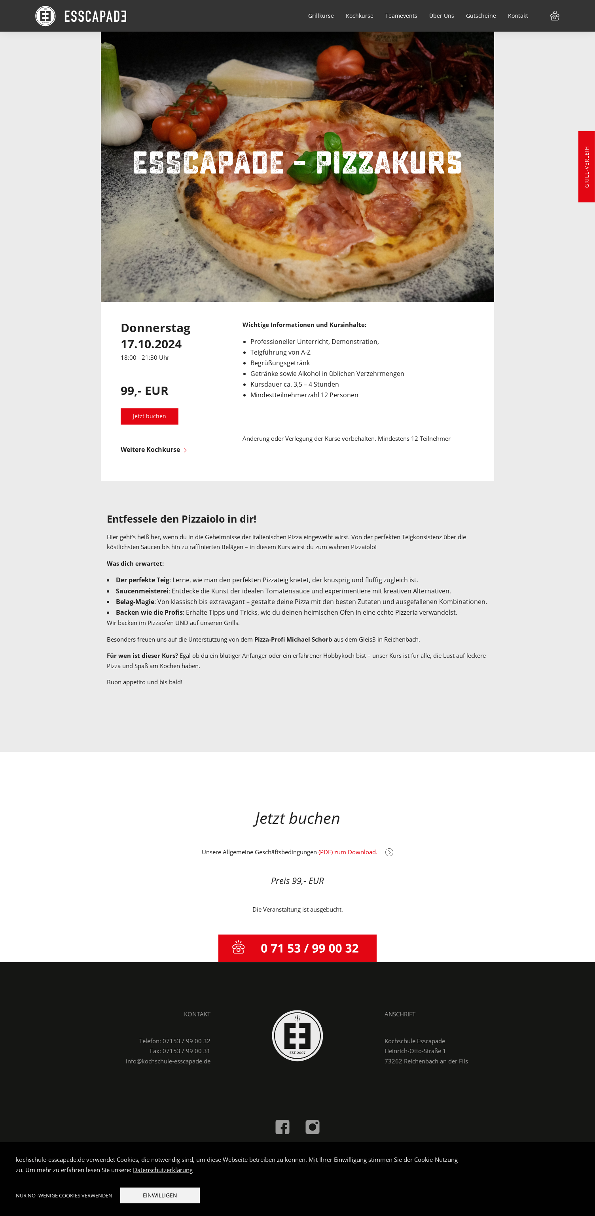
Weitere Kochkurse (154, 449)
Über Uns (441, 15)
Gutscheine (481, 15)
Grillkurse (321, 15)
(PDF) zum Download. (355, 852)
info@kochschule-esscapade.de (168, 1061)
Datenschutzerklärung (163, 1170)
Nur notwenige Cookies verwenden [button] (64, 1195)
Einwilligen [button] (160, 1195)
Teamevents (401, 15)
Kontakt (518, 15)
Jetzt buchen (149, 416)
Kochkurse (359, 15)
